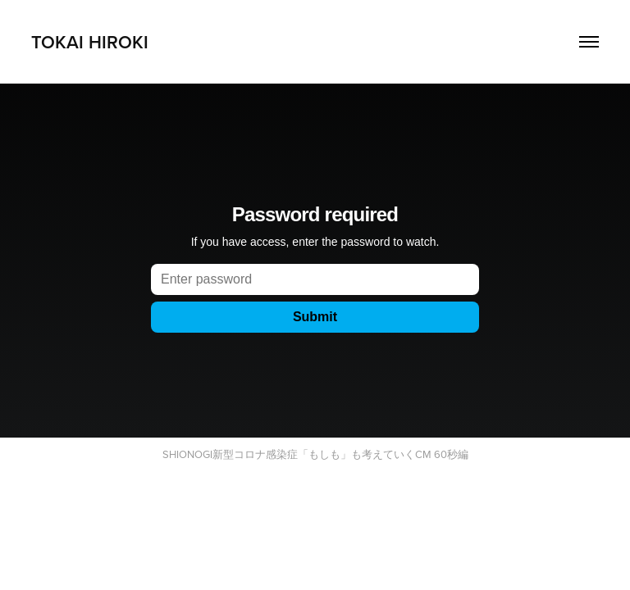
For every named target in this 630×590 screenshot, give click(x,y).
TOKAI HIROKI (89, 42)
